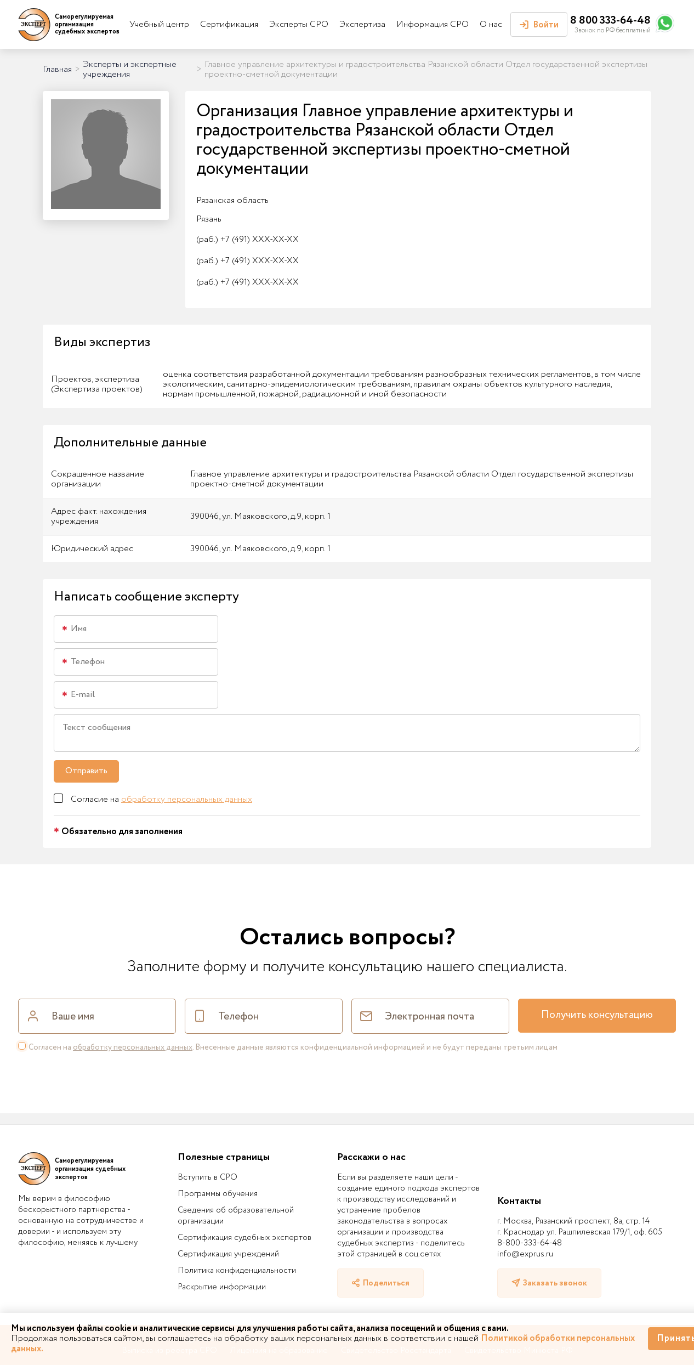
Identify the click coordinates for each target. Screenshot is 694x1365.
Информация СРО (432, 24)
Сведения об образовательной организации (236, 1215)
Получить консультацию (597, 1015)
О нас (491, 24)
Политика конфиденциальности (237, 1271)
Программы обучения (218, 1194)
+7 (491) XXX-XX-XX (247, 239)
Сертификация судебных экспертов (244, 1238)
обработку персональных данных (186, 799)
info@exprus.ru (525, 1254)
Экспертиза (362, 24)
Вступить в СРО (207, 1177)
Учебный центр (159, 24)
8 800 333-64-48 (610, 21)
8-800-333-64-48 (529, 1243)
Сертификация (229, 24)
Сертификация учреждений (228, 1254)
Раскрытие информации (222, 1287)
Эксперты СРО (298, 24)
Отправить (86, 770)
